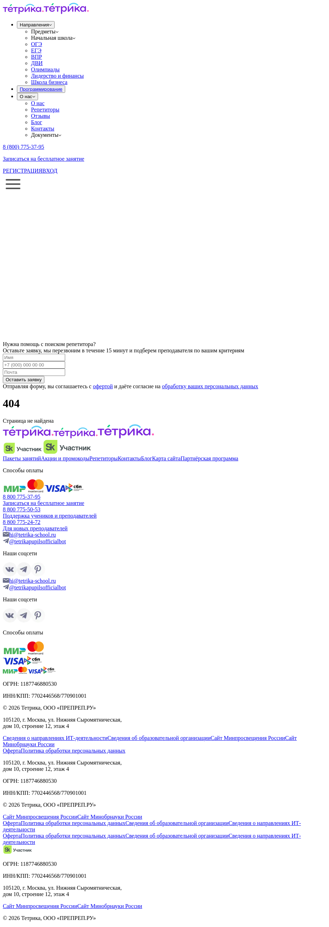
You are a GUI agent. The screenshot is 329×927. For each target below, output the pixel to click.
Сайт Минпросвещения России (248, 738)
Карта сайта (166, 458)
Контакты (42, 129)
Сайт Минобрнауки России (109, 817)
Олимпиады (45, 69)
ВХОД (49, 171)
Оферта (12, 751)
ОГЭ (36, 44)
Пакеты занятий (22, 458)
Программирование (41, 89)
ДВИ (37, 63)
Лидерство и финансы (57, 76)
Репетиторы (45, 110)
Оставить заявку (24, 379)
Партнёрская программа (209, 458)
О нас (37, 103)
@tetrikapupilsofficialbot (37, 541)
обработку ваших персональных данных (210, 386)
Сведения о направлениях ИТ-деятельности (55, 738)
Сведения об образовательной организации (159, 738)
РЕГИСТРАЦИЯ (22, 171)
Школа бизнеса (49, 82)
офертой (103, 386)
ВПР (36, 57)
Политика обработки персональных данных (73, 751)
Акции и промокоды (65, 458)
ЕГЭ (36, 50)
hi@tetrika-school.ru (32, 535)
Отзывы (40, 116)
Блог (36, 122)
